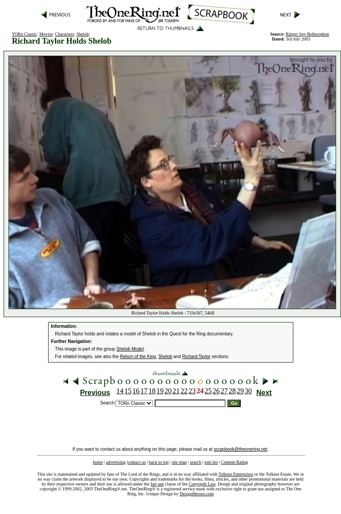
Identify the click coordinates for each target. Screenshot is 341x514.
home (98, 462)
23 (192, 391)
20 (168, 391)
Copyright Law (202, 483)
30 (248, 391)
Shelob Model (130, 349)
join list (211, 462)
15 (127, 391)
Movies (46, 34)
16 (136, 391)
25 (208, 391)
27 (224, 391)
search (195, 462)
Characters (64, 34)
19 (160, 391)
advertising (116, 462)
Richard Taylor (196, 356)
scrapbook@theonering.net (240, 449)
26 (216, 391)
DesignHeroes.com (197, 493)
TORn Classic (24, 34)
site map (179, 462)
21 (176, 391)
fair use (157, 483)
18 (152, 391)
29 (240, 391)
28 (232, 391)
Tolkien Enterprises (235, 474)
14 (119, 391)
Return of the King (138, 356)
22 (184, 391)
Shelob (83, 34)
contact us (137, 462)
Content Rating (234, 462)
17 (144, 391)
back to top (158, 462)
